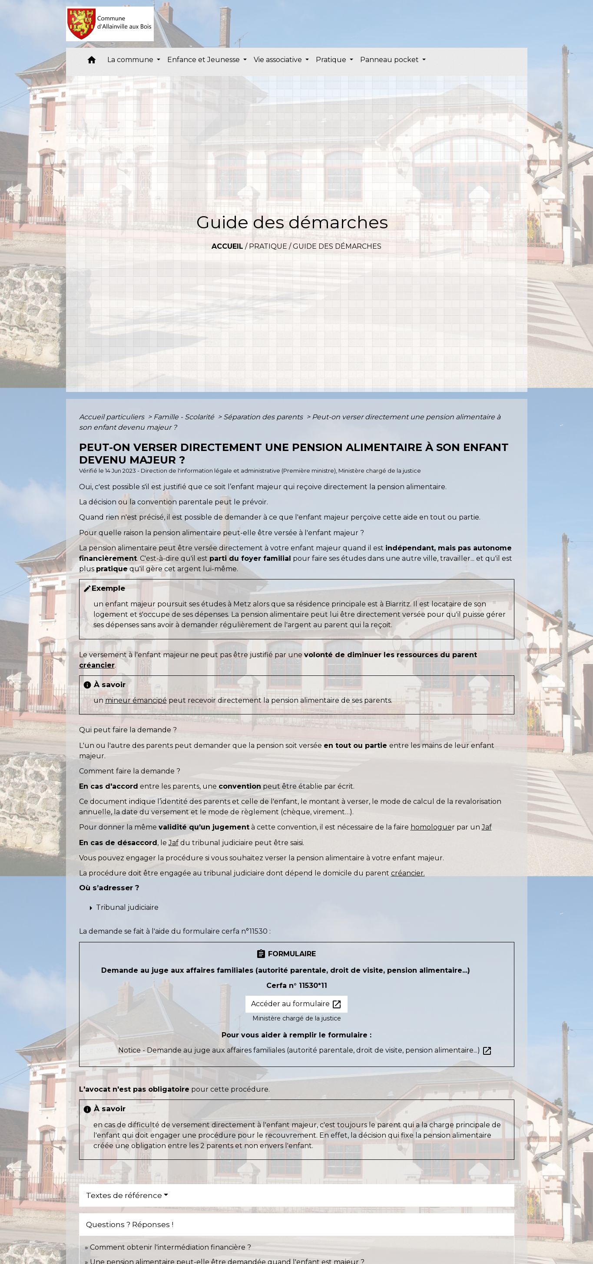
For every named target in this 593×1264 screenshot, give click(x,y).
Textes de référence (124, 1195)
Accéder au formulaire (296, 1004)
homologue (431, 827)
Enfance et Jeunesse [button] (204, 60)
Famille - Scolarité (184, 417)
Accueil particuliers (112, 417)
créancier (97, 665)
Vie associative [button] (279, 60)
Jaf (487, 827)
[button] (92, 61)
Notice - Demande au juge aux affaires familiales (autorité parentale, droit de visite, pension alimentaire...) (305, 1050)
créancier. (408, 873)
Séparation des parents (264, 417)
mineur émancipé (136, 700)
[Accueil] (110, 23)
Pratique (268, 246)
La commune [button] (131, 60)
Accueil (227, 246)
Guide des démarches (337, 246)
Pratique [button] (332, 60)
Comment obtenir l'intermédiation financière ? (170, 1247)
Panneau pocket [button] (390, 60)
